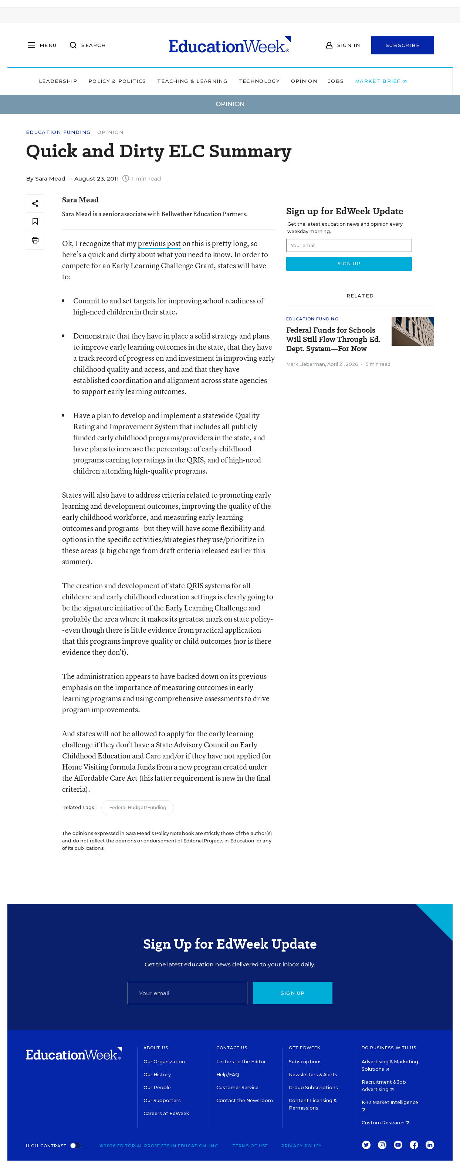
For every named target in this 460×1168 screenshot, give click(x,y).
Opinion (311, 81)
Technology (266, 81)
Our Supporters (162, 1100)
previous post (159, 243)
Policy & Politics (124, 81)
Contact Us (232, 1047)
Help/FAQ (227, 1074)
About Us (155, 1047)
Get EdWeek (305, 1047)
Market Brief (388, 81)
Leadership (65, 81)
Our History (157, 1074)
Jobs (343, 81)
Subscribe (403, 45)
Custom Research (386, 1122)
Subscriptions (305, 1061)
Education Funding (58, 132)
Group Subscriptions (313, 1087)
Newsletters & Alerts (313, 1074)
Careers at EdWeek (166, 1113)
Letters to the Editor (241, 1061)
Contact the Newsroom (244, 1100)
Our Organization (164, 1061)
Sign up (293, 993)
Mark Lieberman (305, 364)
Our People (157, 1087)
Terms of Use (250, 1145)
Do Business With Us (389, 1047)
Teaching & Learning (200, 81)
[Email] (188, 993)
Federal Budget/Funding (137, 807)
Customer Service (237, 1087)
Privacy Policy (301, 1145)
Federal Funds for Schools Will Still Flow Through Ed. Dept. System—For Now (333, 339)
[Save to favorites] (35, 222)
